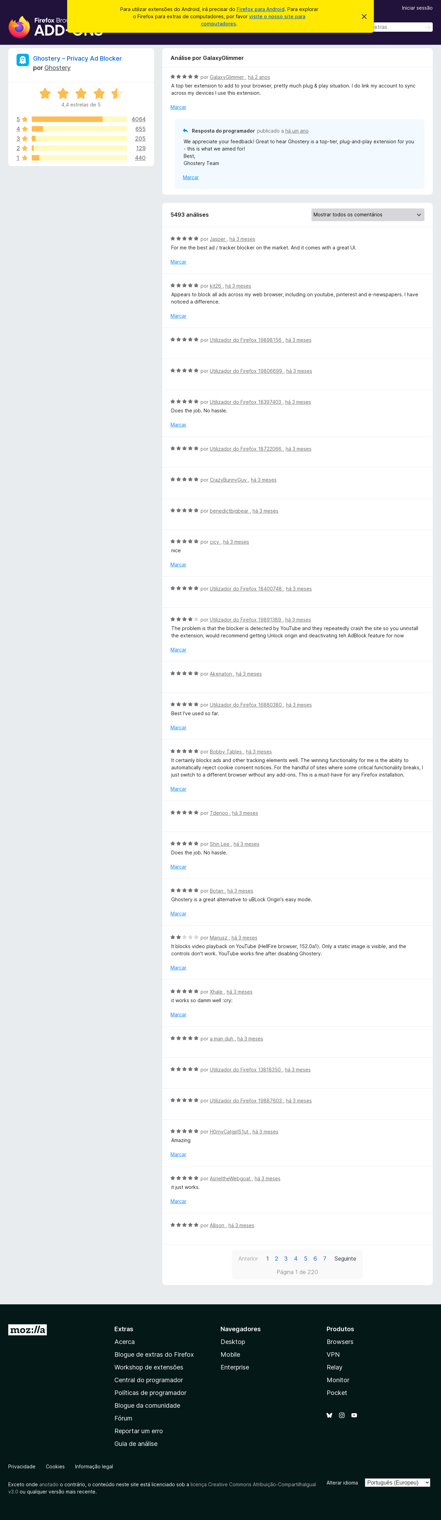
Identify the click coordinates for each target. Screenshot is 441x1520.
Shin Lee (220, 844)
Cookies (55, 1466)
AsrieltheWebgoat (231, 1178)
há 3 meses (242, 239)
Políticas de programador (150, 1392)
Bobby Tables (226, 751)
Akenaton (221, 674)
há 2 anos (259, 77)
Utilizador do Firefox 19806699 (247, 371)
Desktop (232, 1341)
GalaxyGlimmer (227, 77)
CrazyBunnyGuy (229, 480)
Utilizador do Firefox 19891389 (246, 620)
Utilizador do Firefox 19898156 (246, 340)
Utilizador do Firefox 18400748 (246, 589)
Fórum (123, 1418)
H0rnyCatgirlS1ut (230, 1131)
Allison (218, 1225)
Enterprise (234, 1367)
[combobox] (384, 27)
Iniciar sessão (417, 8)
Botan (217, 891)
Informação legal (94, 1466)
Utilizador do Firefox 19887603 (246, 1100)
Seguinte (345, 1258)
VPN (333, 1354)
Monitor (338, 1380)
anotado (49, 1484)
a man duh (222, 1038)
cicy (215, 542)
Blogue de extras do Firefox (154, 1354)
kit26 (216, 286)
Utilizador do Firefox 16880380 (246, 705)
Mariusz (219, 938)
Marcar (178, 107)
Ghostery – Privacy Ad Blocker (77, 58)
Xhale (217, 992)
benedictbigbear (230, 511)
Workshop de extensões (148, 1367)
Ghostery (57, 67)
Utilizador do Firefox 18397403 (246, 402)
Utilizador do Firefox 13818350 (246, 1069)
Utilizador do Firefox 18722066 (246, 449)
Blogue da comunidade (147, 1405)
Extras (123, 1329)
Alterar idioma (342, 1483)
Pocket (337, 1392)
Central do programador (148, 1380)
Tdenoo (219, 813)
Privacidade (21, 1466)
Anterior (248, 1258)
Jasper (218, 239)
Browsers (340, 1341)
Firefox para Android (261, 9)
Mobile (230, 1354)
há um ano (297, 131)
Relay (334, 1367)
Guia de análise (135, 1443)
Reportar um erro (138, 1431)
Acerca (124, 1341)
